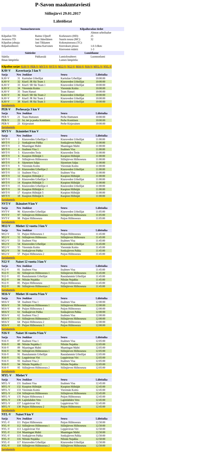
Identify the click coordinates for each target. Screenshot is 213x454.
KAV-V (25, 66)
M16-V (80, 66)
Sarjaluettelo (8, 105)
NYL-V (108, 66)
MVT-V (43, 66)
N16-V (88, 66)
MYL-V (98, 66)
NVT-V (53, 66)
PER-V (34, 66)
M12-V (62, 66)
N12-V (70, 66)
